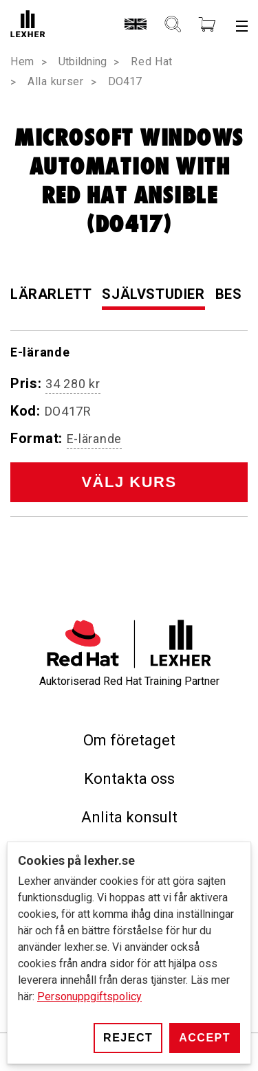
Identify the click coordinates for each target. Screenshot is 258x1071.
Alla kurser (56, 81)
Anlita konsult (129, 817)
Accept (204, 1038)
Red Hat (152, 61)
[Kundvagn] (207, 25)
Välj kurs (128, 482)
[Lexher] (27, 25)
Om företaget (129, 740)
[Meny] (242, 25)
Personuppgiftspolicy (89, 996)
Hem (22, 61)
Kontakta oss (129, 778)
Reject (128, 1038)
